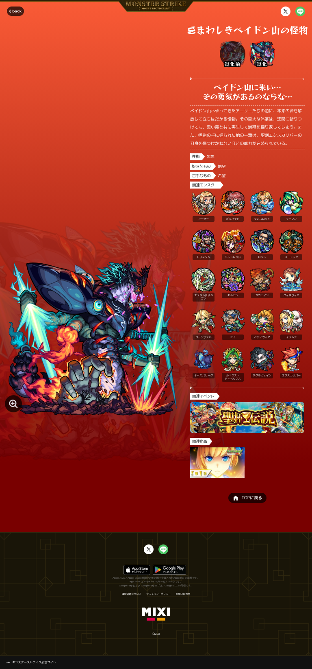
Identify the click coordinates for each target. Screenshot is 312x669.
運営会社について (131, 594)
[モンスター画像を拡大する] (13, 403)
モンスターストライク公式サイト (34, 662)
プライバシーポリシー (158, 594)
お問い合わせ (183, 594)
